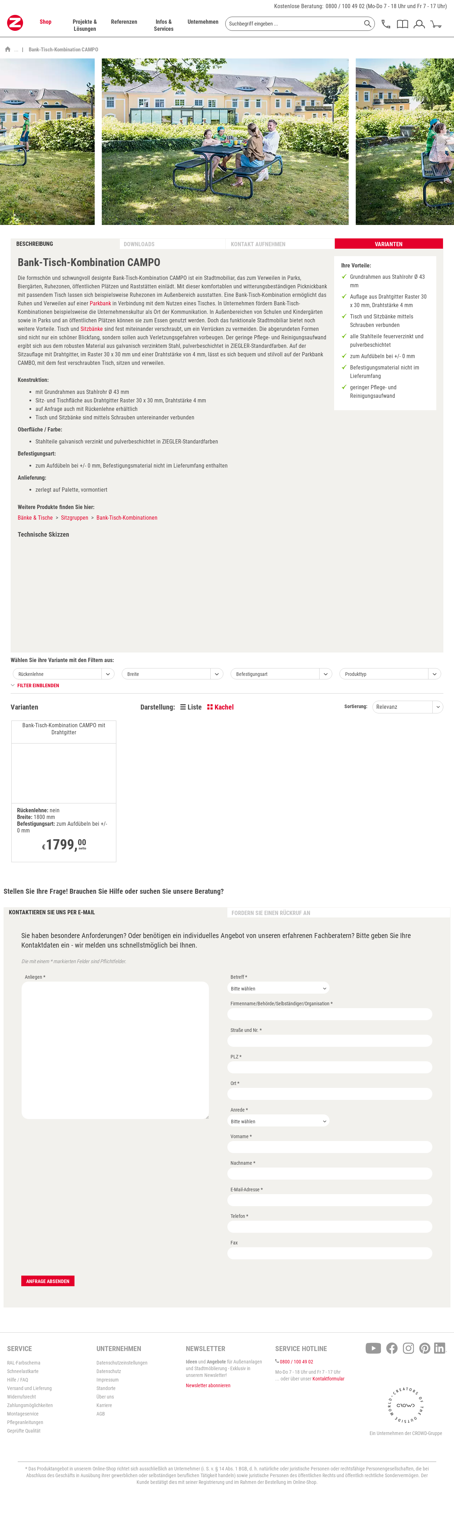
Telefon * (239, 1216)
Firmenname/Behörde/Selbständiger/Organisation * (282, 1003)
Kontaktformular (328, 1379)
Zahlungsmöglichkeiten (30, 1405)
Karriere (104, 1405)
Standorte (106, 1388)
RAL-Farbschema (23, 1363)
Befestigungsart (251, 674)
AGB (100, 1414)
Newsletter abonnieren (208, 1385)
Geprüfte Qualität (23, 1431)
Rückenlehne (31, 674)
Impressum (107, 1380)
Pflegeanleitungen (25, 1422)
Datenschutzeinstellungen (122, 1363)
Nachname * (243, 1163)
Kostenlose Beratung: (298, 6)
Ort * (235, 1083)
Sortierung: (355, 706)
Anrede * (239, 1110)
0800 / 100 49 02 (345, 6)
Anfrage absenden (48, 1281)
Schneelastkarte (23, 1371)
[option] (225, 141)
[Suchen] (368, 24)
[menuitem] (45, 25)
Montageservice (23, 1414)
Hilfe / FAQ (17, 1380)
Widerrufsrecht (21, 1397)
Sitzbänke (92, 329)
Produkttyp (355, 674)
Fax (234, 1242)
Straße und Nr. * (246, 1030)
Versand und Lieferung (29, 1388)
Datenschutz (108, 1371)
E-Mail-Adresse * (247, 1189)
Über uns (105, 1397)
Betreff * (239, 977)
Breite (133, 674)
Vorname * (241, 1136)
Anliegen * (35, 977)
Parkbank (100, 303)
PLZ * (236, 1057)
